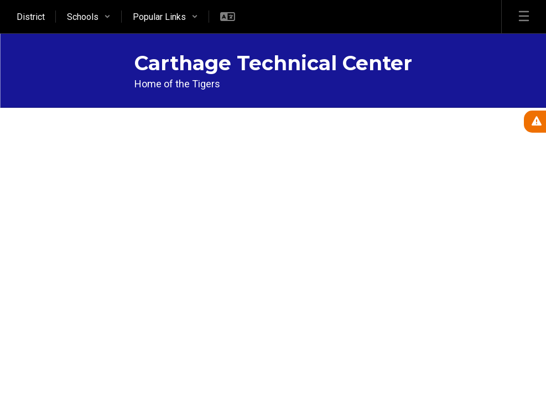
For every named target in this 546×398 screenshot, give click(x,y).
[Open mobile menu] (524, 16)
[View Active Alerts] (535, 122)
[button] (89, 16)
